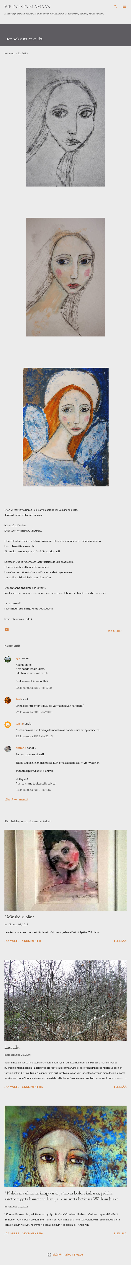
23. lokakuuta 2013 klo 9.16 (33, 789)
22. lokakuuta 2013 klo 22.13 (34, 736)
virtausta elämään (27, 6)
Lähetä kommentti (16, 799)
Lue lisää (120, 940)
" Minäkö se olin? (19, 917)
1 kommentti (31, 940)
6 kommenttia (32, 1086)
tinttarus (21, 747)
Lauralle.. (12, 1047)
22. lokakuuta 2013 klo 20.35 (34, 712)
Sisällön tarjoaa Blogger (65, 1254)
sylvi (18, 658)
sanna (19, 723)
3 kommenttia (32, 1233)
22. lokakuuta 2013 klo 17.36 (34, 687)
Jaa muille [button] (115, 630)
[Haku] (115, 6)
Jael (18, 699)
